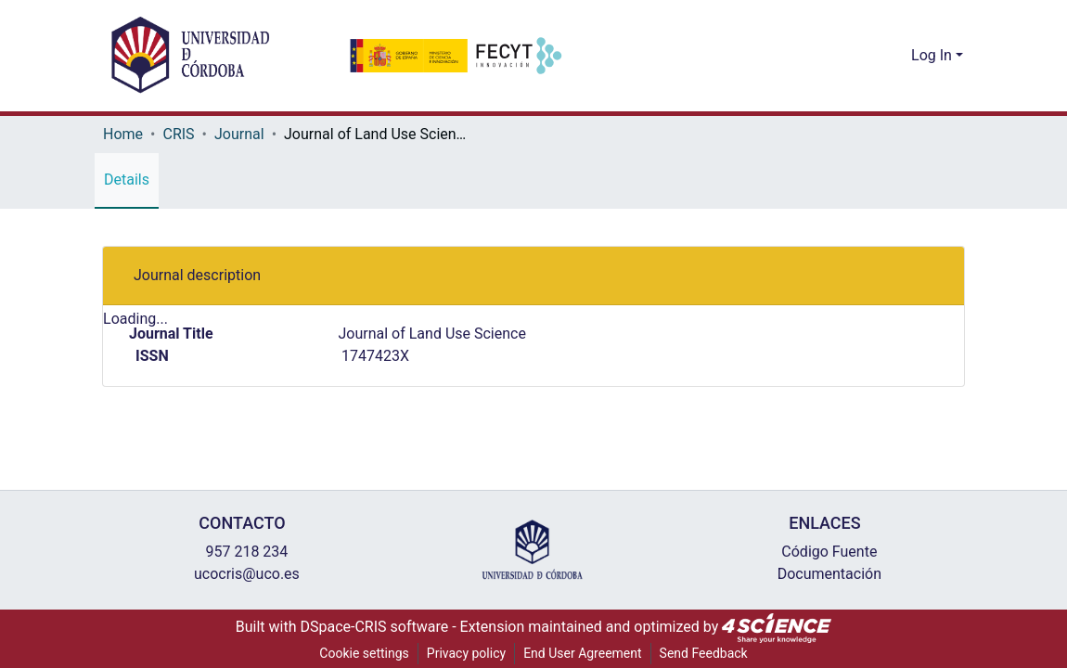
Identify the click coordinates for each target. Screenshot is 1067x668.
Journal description (192, 275)
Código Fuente (824, 552)
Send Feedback (707, 653)
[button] (919, 276)
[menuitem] (894, 56)
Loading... (135, 320)
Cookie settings (360, 653)
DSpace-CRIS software (378, 627)
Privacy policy (463, 653)
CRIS (181, 134)
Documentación (824, 574)
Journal (242, 134)
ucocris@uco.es (242, 574)
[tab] (533, 276)
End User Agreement (582, 653)
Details (127, 180)
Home (123, 134)
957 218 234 (242, 552)
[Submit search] (868, 56)
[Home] (190, 55)
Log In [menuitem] (932, 55)
